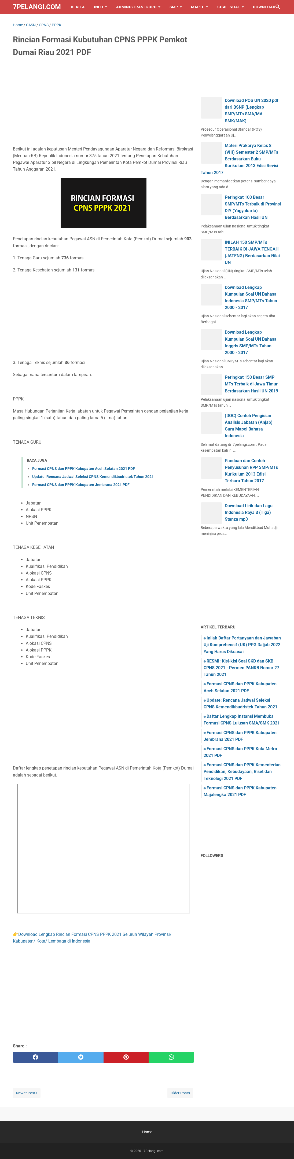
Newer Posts (26, 1093)
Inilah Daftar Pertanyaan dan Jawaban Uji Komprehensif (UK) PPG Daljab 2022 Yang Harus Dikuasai (242, 644)
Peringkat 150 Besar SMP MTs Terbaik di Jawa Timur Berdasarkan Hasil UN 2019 (251, 384)
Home (147, 1132)
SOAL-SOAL (228, 7)
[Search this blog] (278, 7)
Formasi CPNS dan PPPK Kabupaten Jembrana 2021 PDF (81, 485)
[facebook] (35, 1057)
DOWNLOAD (264, 7)
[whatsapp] (171, 1057)
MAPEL (197, 7)
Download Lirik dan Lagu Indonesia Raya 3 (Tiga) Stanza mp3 (249, 512)
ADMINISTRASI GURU (136, 7)
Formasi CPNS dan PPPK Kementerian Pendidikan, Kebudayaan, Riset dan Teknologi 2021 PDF (242, 771)
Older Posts (180, 1093)
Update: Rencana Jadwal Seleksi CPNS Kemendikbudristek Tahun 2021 (93, 476)
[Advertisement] (103, 102)
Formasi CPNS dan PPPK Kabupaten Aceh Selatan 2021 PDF (83, 468)
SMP (174, 7)
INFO (98, 7)
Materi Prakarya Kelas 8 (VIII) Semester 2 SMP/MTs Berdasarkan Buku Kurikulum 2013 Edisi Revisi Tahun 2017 (239, 159)
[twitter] (81, 1057)
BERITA (78, 7)
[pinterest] (126, 1057)
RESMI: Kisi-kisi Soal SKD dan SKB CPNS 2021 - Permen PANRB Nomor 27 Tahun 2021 (241, 667)
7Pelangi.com (37, 7)
